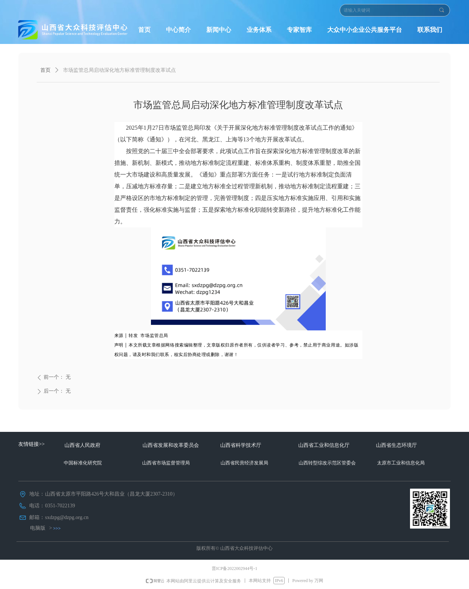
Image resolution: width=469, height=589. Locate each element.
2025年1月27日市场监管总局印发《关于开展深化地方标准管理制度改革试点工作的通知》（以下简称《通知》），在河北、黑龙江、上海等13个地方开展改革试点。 (236, 133)
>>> (57, 528)
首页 (45, 70)
